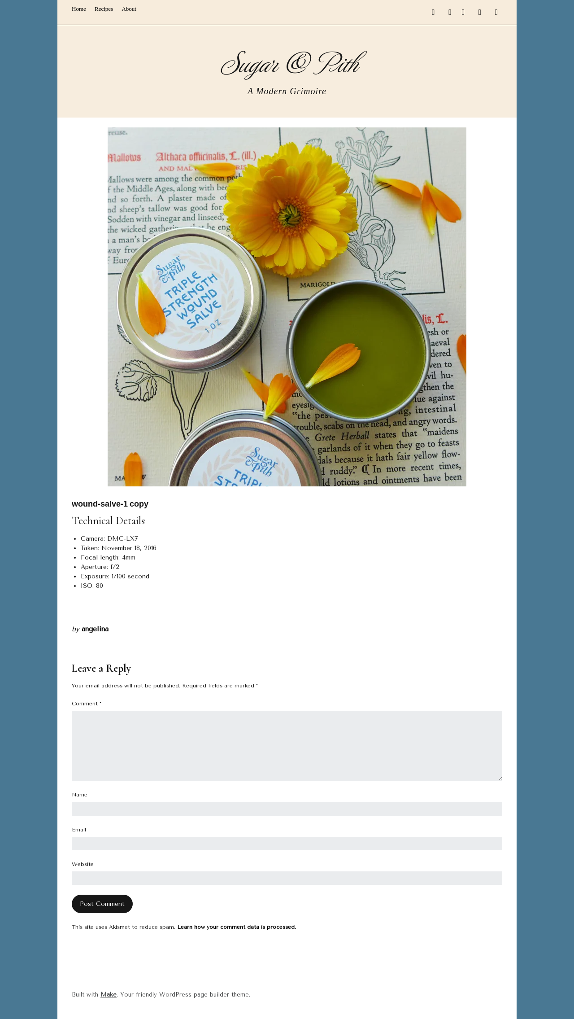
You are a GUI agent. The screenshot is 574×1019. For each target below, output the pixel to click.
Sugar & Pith (287, 61)
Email (79, 830)
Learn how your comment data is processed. (236, 927)
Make (108, 994)
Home (79, 8)
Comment (86, 703)
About (129, 8)
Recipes (104, 8)
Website (83, 864)
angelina (95, 629)
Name (79, 795)
